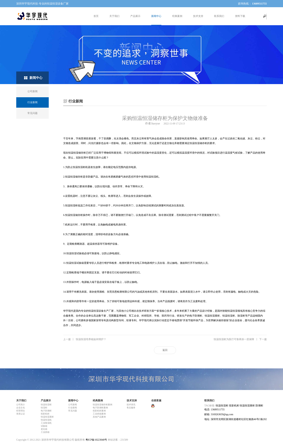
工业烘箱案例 (99, 414)
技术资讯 (131, 404)
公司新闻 (72, 404)
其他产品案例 (99, 417)
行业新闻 (72, 407)
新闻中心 (156, 16)
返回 (164, 350)
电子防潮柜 (46, 410)
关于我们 (114, 16)
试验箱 (44, 426)
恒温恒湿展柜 (47, 417)
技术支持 (198, 16)
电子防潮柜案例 (100, 407)
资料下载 (240, 16)
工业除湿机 (46, 423)
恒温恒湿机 (46, 420)
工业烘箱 (45, 432)
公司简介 (20, 404)
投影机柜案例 (99, 410)
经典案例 (177, 16)
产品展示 (135, 16)
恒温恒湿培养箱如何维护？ (84, 339)
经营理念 (20, 410)
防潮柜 (259, 405)
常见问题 (72, 410)
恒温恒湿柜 (46, 404)
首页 (96, 16)
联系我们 (219, 16)
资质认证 (20, 414)
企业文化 (20, 407)
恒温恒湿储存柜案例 (102, 404)
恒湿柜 (44, 407)
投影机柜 (45, 414)
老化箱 (44, 429)
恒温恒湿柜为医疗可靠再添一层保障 (240, 339)
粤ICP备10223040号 (96, 439)
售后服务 (131, 407)
